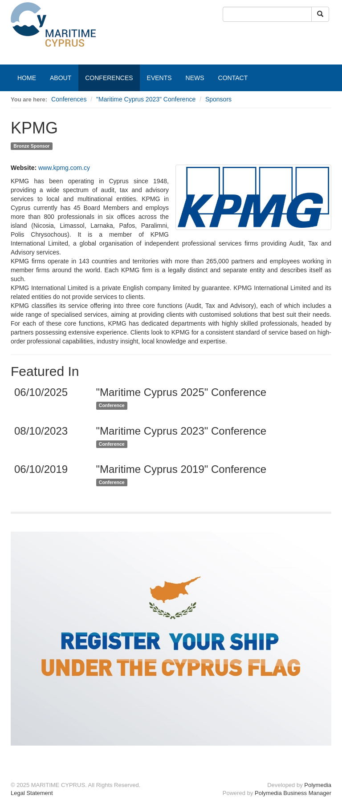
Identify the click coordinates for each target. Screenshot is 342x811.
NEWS (195, 77)
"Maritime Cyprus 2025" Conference (181, 392)
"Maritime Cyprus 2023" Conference (145, 99)
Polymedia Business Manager (293, 793)
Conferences (68, 99)
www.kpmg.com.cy (64, 167)
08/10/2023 (41, 431)
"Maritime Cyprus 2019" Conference (181, 469)
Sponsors (218, 99)
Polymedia (317, 785)
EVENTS (159, 77)
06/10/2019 (41, 469)
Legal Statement (32, 793)
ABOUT (60, 77)
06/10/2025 (41, 392)
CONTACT (233, 77)
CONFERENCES (109, 77)
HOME (26, 77)
